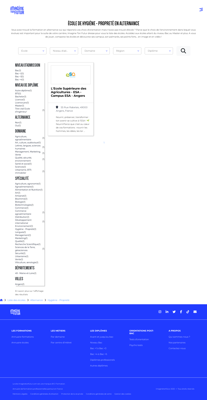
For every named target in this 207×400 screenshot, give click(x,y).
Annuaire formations (23, 336)
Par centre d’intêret (61, 342)
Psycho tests (136, 345)
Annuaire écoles (20, 342)
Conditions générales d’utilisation (44, 394)
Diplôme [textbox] (153, 50)
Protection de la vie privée (72, 394)
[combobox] (32, 50)
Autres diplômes (99, 365)
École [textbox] (24, 50)
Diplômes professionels (102, 359)
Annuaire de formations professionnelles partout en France (38, 389)
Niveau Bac (96, 342)
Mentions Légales (20, 394)
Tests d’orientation (139, 339)
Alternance (36, 300)
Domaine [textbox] (90, 50)
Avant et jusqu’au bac (101, 336)
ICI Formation (59, 384)
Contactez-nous (177, 348)
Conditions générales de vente (99, 394)
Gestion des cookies (122, 394)
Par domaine (58, 336)
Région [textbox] (120, 50)
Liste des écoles (16, 300)
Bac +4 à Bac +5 (98, 354)
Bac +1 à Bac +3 (98, 348)
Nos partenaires (177, 342)
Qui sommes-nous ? (179, 336)
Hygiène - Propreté (58, 300)
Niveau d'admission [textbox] (63, 50)
